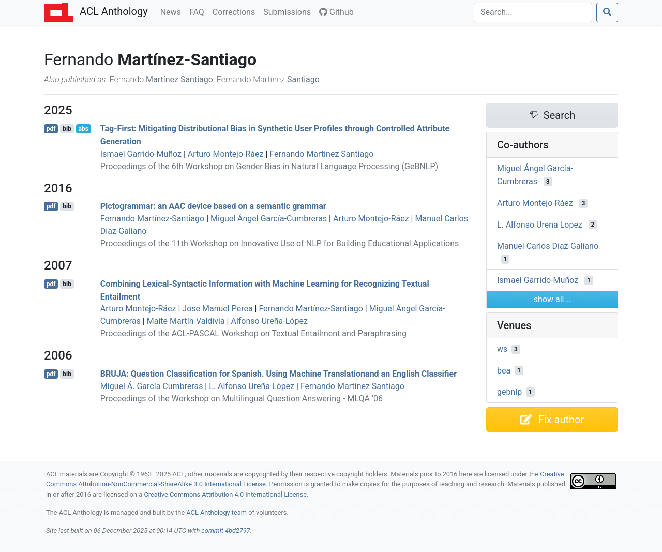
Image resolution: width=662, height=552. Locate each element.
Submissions (289, 11)
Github (336, 12)
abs (83, 128)
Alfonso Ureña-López (269, 321)
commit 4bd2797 (225, 530)
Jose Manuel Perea (217, 309)
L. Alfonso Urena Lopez (539, 224)
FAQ (198, 11)
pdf (51, 128)
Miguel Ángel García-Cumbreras (268, 218)
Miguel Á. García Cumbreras (151, 386)
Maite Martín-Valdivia (186, 321)
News (172, 11)
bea (503, 370)
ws (502, 349)
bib (67, 128)
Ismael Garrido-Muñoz (141, 154)
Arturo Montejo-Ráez (226, 154)
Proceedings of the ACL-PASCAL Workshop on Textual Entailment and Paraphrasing (253, 333)
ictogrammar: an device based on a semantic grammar (213, 206)
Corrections (236, 11)
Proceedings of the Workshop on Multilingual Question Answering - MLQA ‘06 (241, 399)
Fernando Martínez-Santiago (152, 218)
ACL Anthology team (216, 512)
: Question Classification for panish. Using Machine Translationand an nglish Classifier (278, 374)
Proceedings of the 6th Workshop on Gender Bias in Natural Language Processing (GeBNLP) (269, 166)
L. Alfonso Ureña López (251, 386)
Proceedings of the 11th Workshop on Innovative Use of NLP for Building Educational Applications (279, 243)
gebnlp (509, 392)
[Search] (533, 12)
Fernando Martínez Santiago (321, 154)
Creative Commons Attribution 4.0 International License (225, 494)
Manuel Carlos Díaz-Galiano (547, 246)
